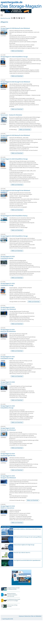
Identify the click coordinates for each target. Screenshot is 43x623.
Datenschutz (27, 616)
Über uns (33, 616)
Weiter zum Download (16, 51)
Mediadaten (38, 616)
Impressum (21, 616)
